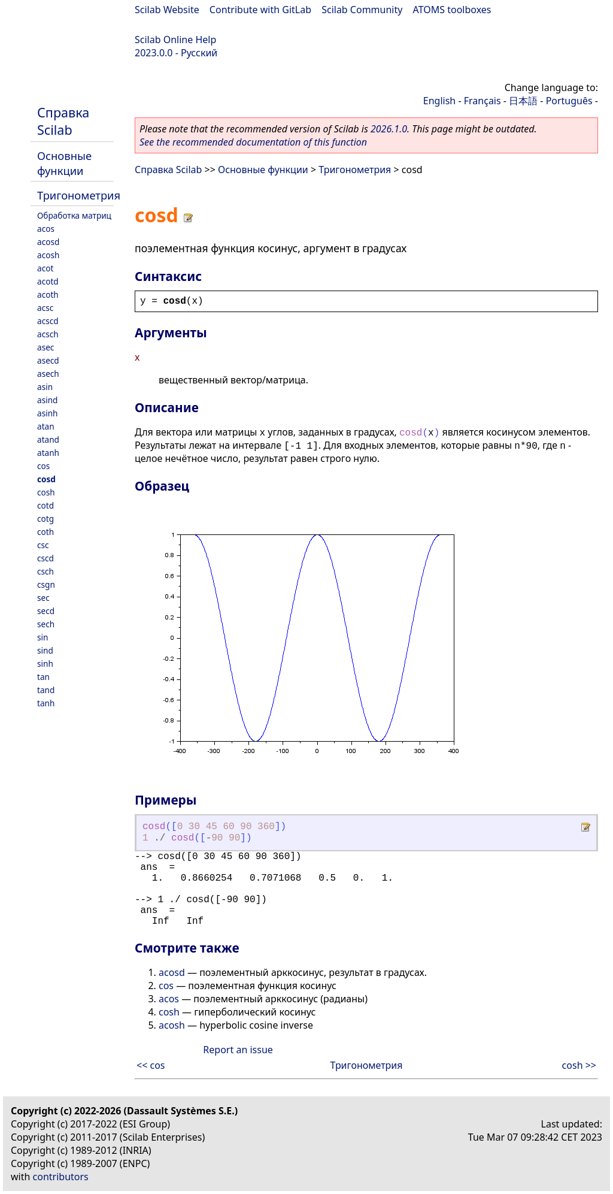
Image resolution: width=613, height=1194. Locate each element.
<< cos (150, 1065)
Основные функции (64, 163)
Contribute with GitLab (260, 9)
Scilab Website (167, 9)
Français (482, 100)
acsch (48, 334)
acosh (48, 255)
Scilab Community (361, 9)
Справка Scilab (63, 121)
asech (48, 373)
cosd (46, 479)
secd (45, 610)
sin (42, 637)
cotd (45, 505)
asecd (48, 360)
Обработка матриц (74, 215)
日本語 (523, 100)
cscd (45, 558)
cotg (45, 518)
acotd (48, 281)
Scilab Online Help (175, 39)
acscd (48, 321)
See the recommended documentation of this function (253, 142)
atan (45, 426)
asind (47, 400)
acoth (48, 294)
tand (45, 690)
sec (43, 597)
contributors (61, 1176)
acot (45, 268)
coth (45, 531)
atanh (48, 452)
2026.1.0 (389, 128)
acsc (45, 307)
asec (45, 347)
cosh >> (579, 1065)
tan (43, 676)
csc (43, 545)
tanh (45, 703)
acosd (48, 241)
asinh (47, 413)
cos (43, 465)
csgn (46, 584)
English (439, 100)
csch (45, 571)
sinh (45, 663)
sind (45, 650)
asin (45, 386)
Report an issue (237, 1049)
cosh (46, 492)
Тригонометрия (78, 195)
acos (45, 228)
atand (48, 439)
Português (569, 100)
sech (45, 624)
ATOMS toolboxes (452, 9)
